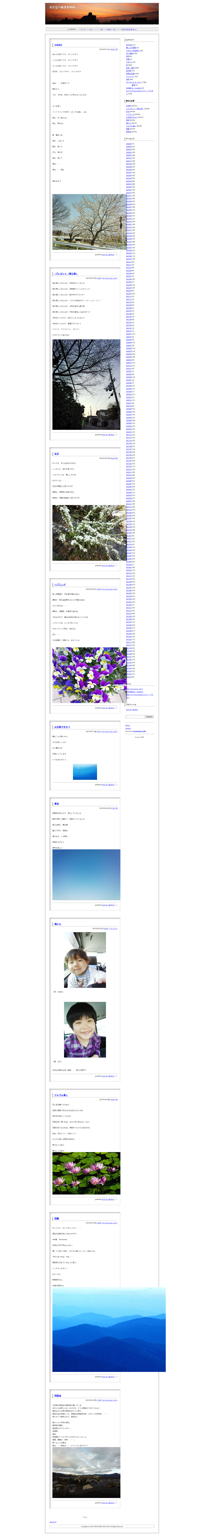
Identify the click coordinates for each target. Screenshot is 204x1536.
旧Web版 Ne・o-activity (134, 692)
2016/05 (129, 489)
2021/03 (129, 322)
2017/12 (129, 435)
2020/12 (129, 331)
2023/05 (129, 247)
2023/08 (129, 239)
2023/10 (129, 233)
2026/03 (129, 149)
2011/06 (129, 660)
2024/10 (129, 198)
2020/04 (129, 354)
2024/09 (129, 201)
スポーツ (129, 62)
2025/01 (129, 190)
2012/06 (129, 625)
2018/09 (129, 409)
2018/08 (129, 412)
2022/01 (129, 294)
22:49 (99, 278)
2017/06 (129, 452)
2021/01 (129, 328)
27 (125, 29)
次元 (56, 454)
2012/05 (129, 628)
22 (114, 29)
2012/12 (129, 608)
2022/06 (129, 279)
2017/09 (129, 443)
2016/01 (129, 501)
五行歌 (128, 71)
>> (136, 29)
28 (127, 29)
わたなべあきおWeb (62, 7)
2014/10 (129, 544)
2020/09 (129, 340)
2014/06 (129, 556)
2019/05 (129, 386)
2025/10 (129, 164)
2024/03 (129, 219)
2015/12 (129, 504)
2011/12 (129, 642)
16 (101, 29)
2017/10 (129, 441)
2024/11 (129, 196)
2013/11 (129, 576)
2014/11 (129, 541)
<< (68, 29)
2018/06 (129, 418)
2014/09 (129, 547)
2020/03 (129, 357)
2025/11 (129, 161)
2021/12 (129, 296)
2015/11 (129, 507)
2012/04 (129, 631)
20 (110, 29)
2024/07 (129, 207)
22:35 (113, 49)
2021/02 (129, 325)
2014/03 (129, 565)
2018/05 (129, 420)
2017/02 (129, 464)
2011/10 (129, 648)
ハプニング (60, 584)
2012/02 (129, 636)
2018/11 (129, 403)
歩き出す (129, 45)
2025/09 (129, 167)
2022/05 (129, 282)
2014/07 (129, 553)
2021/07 (129, 311)
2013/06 (129, 590)
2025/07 (129, 172)
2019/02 (129, 394)
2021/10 (129, 302)
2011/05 (129, 662)
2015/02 (129, 533)
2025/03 (129, 184)
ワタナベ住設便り (133, 51)
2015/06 (129, 521)
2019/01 (129, 397)
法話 (127, 79)
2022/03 (129, 288)
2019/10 (129, 371)
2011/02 (129, 671)
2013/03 (129, 599)
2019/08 (129, 377)
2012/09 (129, 616)
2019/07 (129, 380)
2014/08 (129, 550)
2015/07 (129, 518)
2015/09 (129, 513)
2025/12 (129, 158)
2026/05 (129, 144)
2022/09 (129, 271)
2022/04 (129, 285)
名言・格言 (130, 68)
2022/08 (129, 273)
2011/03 (129, 668)
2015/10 (129, 510)
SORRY (58, 45)
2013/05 (129, 593)
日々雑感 (129, 53)
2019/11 (129, 368)
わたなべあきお (108, 255)
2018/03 (129, 426)
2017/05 (129, 455)
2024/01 (129, 224)
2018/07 (129, 415)
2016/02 (129, 498)
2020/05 (129, 351)
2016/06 (129, 487)
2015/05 (129, 524)
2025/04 (129, 181)
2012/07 (129, 622)
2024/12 (129, 193)
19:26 (106, 928)
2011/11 (128, 645)
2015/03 (129, 530)
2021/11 (129, 299)
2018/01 (129, 432)
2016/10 (129, 475)
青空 (56, 804)
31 (133, 29)
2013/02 (129, 602)
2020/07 (129, 345)
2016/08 (129, 481)
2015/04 (129, 527)
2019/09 (129, 374)
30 (131, 29)
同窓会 (57, 1396)
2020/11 (129, 334)
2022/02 (129, 291)
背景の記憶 (130, 74)
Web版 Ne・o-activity (134, 88)
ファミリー (113, 928)
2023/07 (129, 242)
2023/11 (129, 230)
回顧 (56, 1218)
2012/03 (129, 634)
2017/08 (129, 446)
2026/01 (129, 155)
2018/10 (129, 406)
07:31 (99, 731)
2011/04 (129, 665)
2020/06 (129, 348)
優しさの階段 (131, 48)
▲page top (53, 1522)
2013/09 (129, 582)
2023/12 (129, 227)
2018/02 (129, 429)
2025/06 (129, 175)
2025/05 (129, 178)
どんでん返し (61, 1095)
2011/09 (129, 651)
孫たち (57, 924)
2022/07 (129, 276)
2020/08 (129, 342)
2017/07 (129, 449)
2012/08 (129, 619)
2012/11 (129, 611)
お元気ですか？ (62, 727)
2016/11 (129, 472)
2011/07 (129, 657)
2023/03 (129, 253)
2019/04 (129, 389)
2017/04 (129, 458)
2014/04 (129, 562)
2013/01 (129, 605)
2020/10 (129, 337)
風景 (133, 85)
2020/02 (129, 360)
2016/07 (129, 484)
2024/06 (129, 210)
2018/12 (129, 400)
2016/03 (129, 495)
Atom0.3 (128, 728)
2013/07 (129, 588)
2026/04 (129, 147)
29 (129, 29)
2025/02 (129, 187)
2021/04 (129, 319)
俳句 (127, 56)
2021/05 (129, 317)
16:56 (113, 1100)
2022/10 (129, 268)
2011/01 (129, 674)
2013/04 (129, 596)
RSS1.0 (127, 725)
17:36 (113, 808)
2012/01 (129, 639)
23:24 (99, 589)
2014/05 (129, 559)
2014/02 (129, 567)
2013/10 (129, 579)
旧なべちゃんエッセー (134, 689)
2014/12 (129, 539)
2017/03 (129, 461)
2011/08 (129, 654)
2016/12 (129, 469)
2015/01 (129, 536)
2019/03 (129, 392)
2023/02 (129, 256)
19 (108, 29)
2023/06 (129, 245)
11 (91, 29)
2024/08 (129, 204)
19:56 (99, 1223)
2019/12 (129, 366)
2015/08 (129, 515)
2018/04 (129, 423)
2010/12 (129, 677)
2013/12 (129, 573)
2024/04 (129, 216)
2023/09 (129, 236)
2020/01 (129, 363)
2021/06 (129, 314)
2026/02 (129, 152)
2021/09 (129, 305)
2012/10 (129, 613)
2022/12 (129, 262)
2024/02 (129, 221)
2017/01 (129, 466)
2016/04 (129, 492)
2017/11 (129, 438)
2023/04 (129, 250)
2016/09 (129, 478)
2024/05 (129, 213)
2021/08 (129, 308)
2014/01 (129, 570)
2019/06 (129, 383)
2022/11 (129, 265)
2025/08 (129, 170)
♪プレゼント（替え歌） (66, 274)
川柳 (127, 59)
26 (123, 29)
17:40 (99, 1400)
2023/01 (129, 259)
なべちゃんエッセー (110, 278)
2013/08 (129, 585)
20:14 (113, 458)
